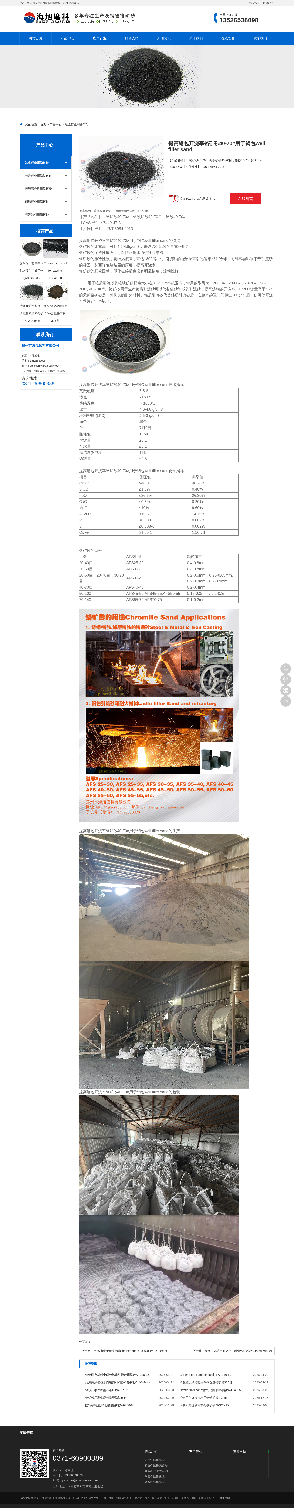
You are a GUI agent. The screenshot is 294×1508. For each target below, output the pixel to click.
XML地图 (224, 1498)
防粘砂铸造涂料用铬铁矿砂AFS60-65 (109, 1405)
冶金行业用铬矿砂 (77, 124)
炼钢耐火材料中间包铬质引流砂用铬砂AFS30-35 (117, 1374)
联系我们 (268, 3)
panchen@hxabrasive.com (45, 365)
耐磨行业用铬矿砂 (37, 201)
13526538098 (285, 668)
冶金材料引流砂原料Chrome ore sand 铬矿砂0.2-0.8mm (130, 1351)
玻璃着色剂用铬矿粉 (38, 188)
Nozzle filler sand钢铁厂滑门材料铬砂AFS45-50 (211, 1390)
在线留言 (228, 38)
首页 (43, 124)
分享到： (85, 1341)
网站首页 (35, 38)
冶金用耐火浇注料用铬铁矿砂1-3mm (204, 1397)
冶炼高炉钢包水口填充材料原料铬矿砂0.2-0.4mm (117, 1382)
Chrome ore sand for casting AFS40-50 (205, 1374)
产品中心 (254, 3)
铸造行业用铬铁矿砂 (38, 175)
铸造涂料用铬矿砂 (37, 214)
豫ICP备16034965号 (203, 1498)
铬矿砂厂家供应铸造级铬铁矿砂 (106, 1397)
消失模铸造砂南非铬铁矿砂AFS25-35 (204, 1405)
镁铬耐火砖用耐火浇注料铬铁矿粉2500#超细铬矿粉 (238, 1351)
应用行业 (100, 38)
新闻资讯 (164, 38)
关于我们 (196, 38)
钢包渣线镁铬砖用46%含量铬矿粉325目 (206, 1382)
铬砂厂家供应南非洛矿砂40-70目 (107, 1390)
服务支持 (132, 38)
